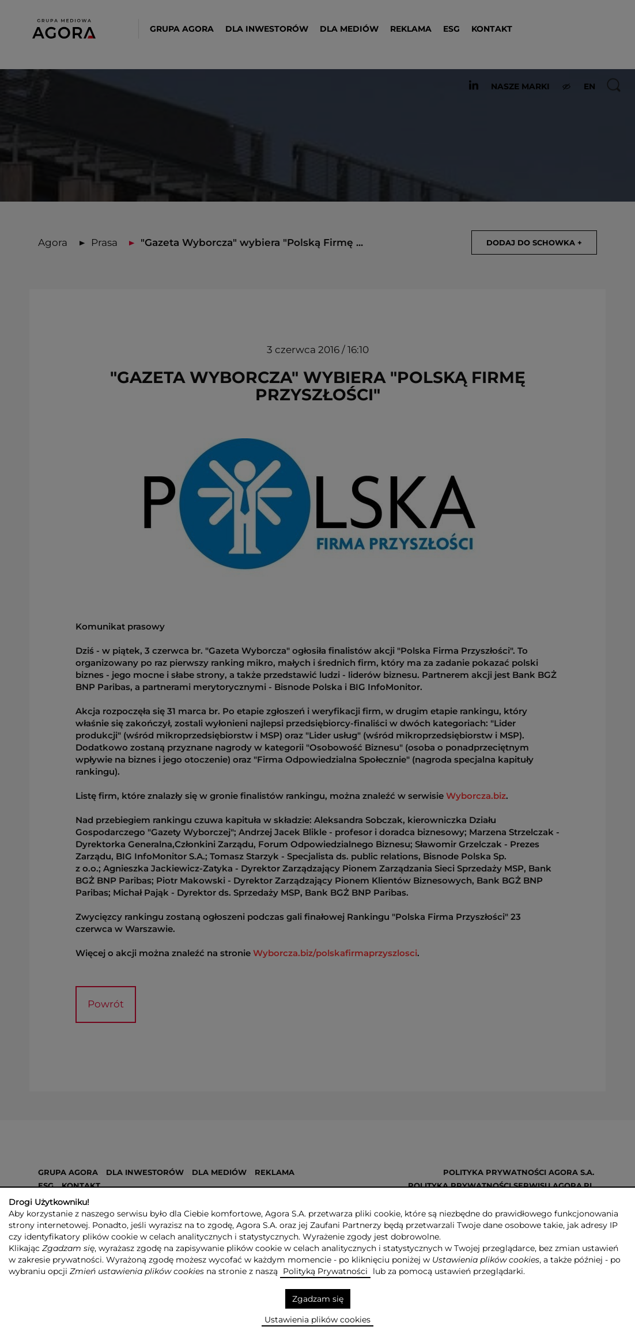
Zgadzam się (317, 1299)
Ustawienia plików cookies (317, 1319)
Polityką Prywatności (325, 1271)
